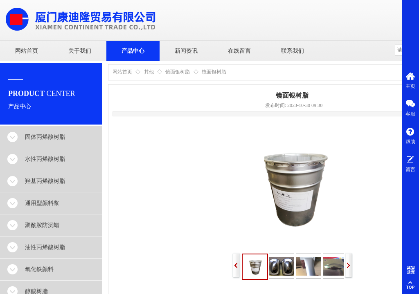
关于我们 (79, 51)
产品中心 (133, 51)
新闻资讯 (186, 51)
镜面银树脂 (177, 72)
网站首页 (26, 51)
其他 (149, 72)
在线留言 (239, 51)
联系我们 (292, 51)
